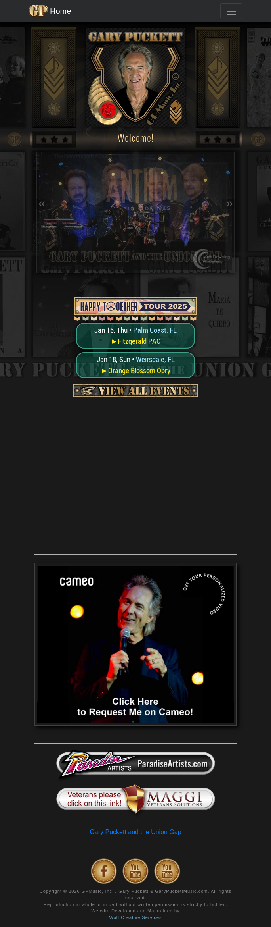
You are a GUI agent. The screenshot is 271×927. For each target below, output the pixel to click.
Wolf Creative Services (135, 917)
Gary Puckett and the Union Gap (135, 832)
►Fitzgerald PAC (136, 341)
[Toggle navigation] (231, 11)
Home (50, 11)
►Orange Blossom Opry (135, 370)
